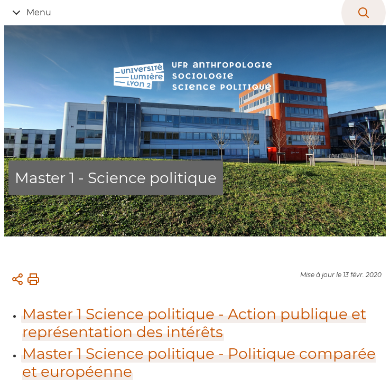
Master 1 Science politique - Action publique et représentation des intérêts (194, 323)
